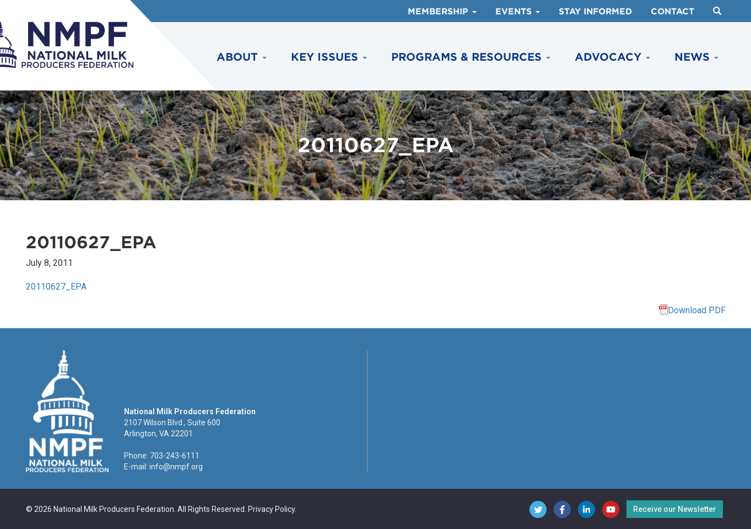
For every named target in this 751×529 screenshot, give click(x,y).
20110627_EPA (56, 286)
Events (517, 12)
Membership (442, 12)
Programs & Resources (470, 57)
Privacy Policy (271, 509)
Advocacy (612, 57)
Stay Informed (595, 12)
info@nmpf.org (176, 466)
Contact (672, 12)
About (242, 57)
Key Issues (329, 57)
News (696, 57)
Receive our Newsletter (674, 509)
